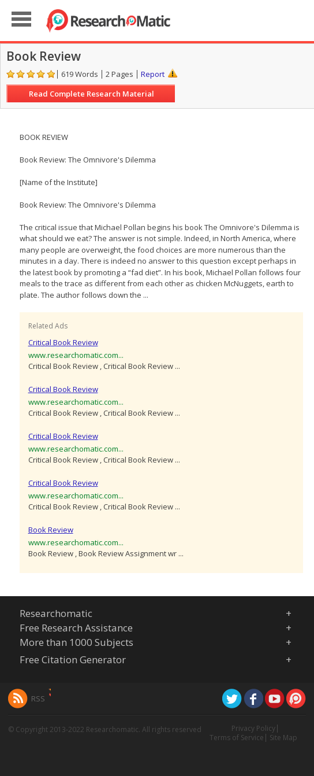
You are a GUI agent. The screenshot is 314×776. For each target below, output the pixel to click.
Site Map (283, 737)
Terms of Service (237, 737)
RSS (38, 698)
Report (153, 74)
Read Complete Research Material (91, 93)
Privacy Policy (253, 728)
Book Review (50, 529)
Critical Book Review (63, 342)
